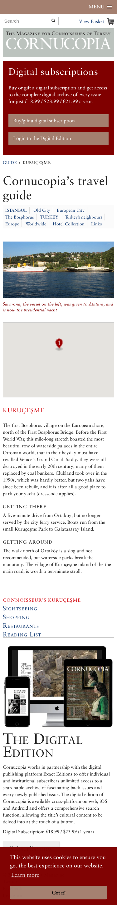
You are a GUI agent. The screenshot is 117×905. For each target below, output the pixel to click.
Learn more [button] (25, 874)
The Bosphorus (19, 217)
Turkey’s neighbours (83, 217)
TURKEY (49, 217)
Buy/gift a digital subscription (44, 121)
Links (96, 223)
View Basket (91, 21)
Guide (10, 162)
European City (71, 210)
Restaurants (21, 625)
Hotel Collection (69, 223)
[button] (59, 349)
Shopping (16, 617)
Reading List (22, 634)
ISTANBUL (16, 210)
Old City (41, 210)
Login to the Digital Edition (42, 138)
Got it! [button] (59, 893)
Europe (12, 223)
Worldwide (36, 223)
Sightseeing (20, 608)
